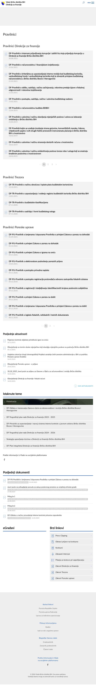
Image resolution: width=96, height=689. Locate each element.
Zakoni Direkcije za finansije (65, 570)
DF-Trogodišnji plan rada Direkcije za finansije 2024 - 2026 (30, 436)
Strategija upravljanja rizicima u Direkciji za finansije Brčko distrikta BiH (35, 443)
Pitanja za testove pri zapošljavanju (67, 564)
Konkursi (57, 552)
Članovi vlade (48, 654)
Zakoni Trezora (59, 577)
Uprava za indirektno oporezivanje (48, 620)
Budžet (48, 631)
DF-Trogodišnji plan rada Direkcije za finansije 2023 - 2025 (30, 421)
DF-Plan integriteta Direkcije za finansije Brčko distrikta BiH (31, 450)
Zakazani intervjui (60, 558)
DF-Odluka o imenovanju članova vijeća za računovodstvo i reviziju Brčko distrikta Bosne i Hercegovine (43, 413)
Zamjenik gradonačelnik (48, 650)
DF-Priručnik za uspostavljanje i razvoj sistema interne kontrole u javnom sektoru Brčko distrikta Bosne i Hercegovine (46, 429)
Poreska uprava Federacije (48, 616)
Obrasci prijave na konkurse (64, 546)
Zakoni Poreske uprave (62, 583)
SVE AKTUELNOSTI (83, 389)
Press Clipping (59, 540)
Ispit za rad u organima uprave (48, 635)
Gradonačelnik (48, 646)
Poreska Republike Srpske (48, 613)
